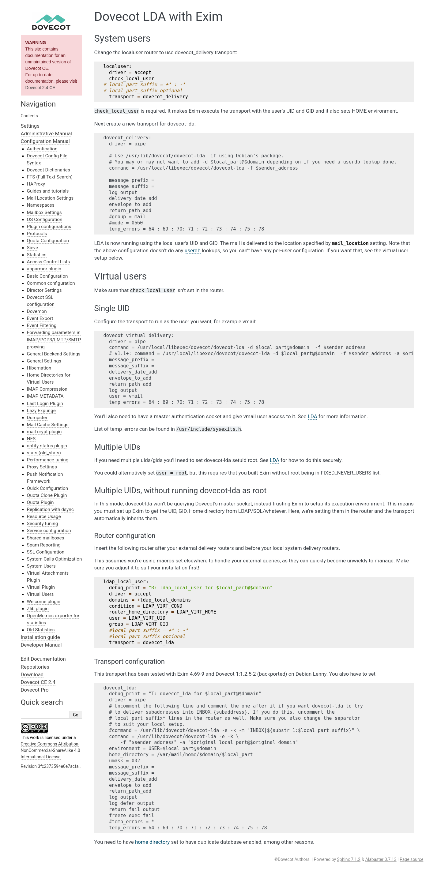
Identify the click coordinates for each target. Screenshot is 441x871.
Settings (30, 126)
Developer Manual (41, 645)
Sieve (32, 247)
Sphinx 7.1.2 (348, 859)
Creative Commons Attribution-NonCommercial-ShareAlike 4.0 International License (50, 750)
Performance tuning (48, 460)
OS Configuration (44, 219)
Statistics (37, 254)
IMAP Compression (47, 389)
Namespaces (41, 205)
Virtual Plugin (41, 587)
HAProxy (36, 184)
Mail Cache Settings (48, 424)
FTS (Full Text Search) (50, 177)
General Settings (44, 361)
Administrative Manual (46, 133)
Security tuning (42, 523)
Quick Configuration (47, 488)
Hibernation (39, 368)
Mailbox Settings (44, 212)
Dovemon (37, 311)
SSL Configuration (46, 552)
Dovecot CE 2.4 (38, 682)
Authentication (42, 149)
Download (32, 674)
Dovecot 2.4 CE (40, 87)
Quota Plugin (40, 502)
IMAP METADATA (45, 396)
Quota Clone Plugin (47, 495)
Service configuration (49, 530)
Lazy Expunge (41, 410)
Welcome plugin (43, 601)
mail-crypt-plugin (44, 431)
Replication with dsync (50, 509)
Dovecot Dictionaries (48, 170)
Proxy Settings (42, 467)
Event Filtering (42, 325)
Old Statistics (41, 630)
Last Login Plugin (45, 403)
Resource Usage (44, 516)
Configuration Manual (45, 141)
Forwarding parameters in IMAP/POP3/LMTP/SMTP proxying (54, 339)
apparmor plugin (44, 269)
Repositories (35, 667)
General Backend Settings (54, 354)
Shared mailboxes (45, 538)
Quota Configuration (48, 240)
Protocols (37, 233)
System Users (41, 566)
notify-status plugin (47, 446)
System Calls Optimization (54, 559)
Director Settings (44, 290)
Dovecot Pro (35, 690)
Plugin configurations (49, 226)
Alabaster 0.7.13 (381, 859)
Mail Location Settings (50, 198)
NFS (31, 438)
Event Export (40, 318)
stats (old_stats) (44, 453)
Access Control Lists (48, 262)
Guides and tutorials (48, 191)
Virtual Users (40, 594)
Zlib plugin (38, 608)
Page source (411, 859)
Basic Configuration (47, 276)
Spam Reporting (44, 545)
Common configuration (51, 283)
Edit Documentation (43, 659)
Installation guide (40, 637)
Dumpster (37, 417)
